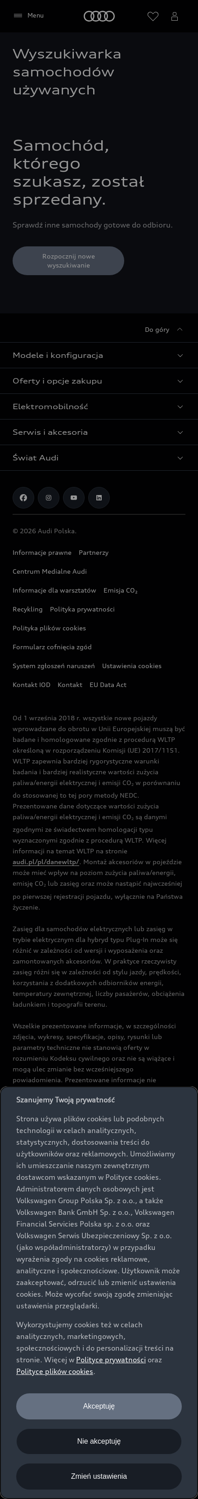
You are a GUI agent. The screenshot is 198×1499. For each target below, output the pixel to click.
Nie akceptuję (99, 1441)
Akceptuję (99, 1406)
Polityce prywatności (111, 1359)
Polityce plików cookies (54, 1371)
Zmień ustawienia (99, 1476)
